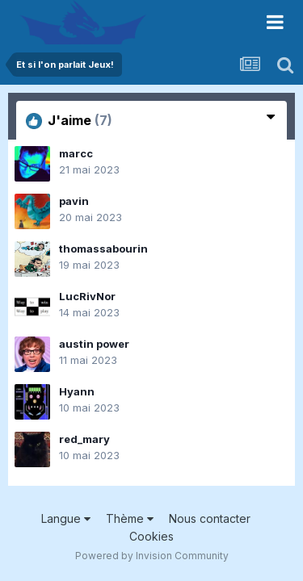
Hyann (77, 391)
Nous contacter (209, 518)
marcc (76, 153)
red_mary (84, 439)
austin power (94, 343)
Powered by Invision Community (152, 556)
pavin (74, 200)
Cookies (151, 536)
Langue (65, 518)
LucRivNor (87, 296)
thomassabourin (103, 248)
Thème (130, 518)
